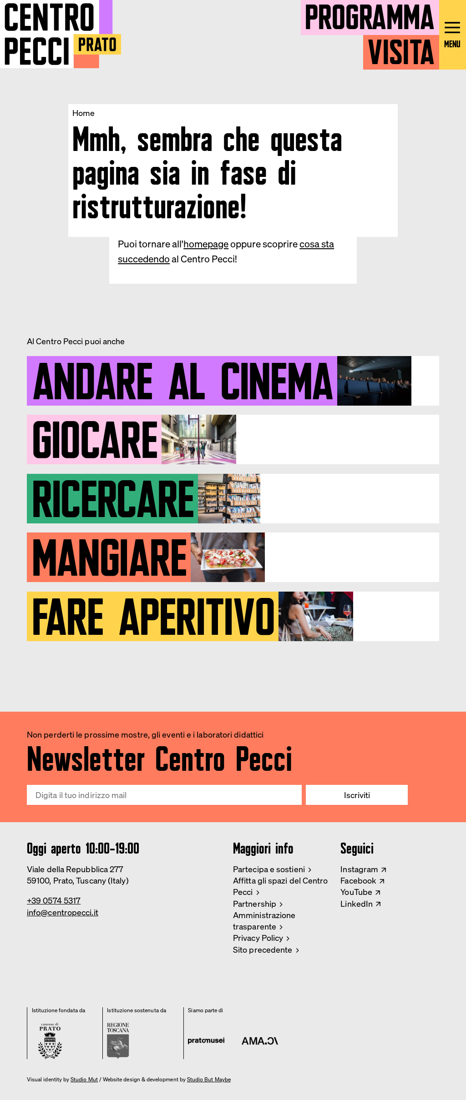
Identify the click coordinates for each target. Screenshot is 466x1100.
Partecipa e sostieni (269, 869)
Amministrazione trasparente (264, 920)
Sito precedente (262, 949)
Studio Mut (84, 1079)
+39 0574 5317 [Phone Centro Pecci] (54, 900)
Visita (401, 48)
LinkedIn (356, 903)
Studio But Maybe (209, 1079)
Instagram (359, 869)
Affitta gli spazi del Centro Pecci (280, 886)
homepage (205, 243)
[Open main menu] (452, 35)
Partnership (254, 903)
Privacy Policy (258, 937)
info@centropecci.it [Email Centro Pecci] (62, 912)
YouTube (356, 891)
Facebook (358, 880)
